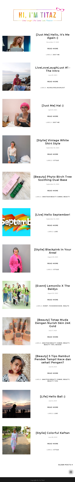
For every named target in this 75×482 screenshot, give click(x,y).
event (45, 306)
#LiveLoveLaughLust (56, 87)
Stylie (56, 160)
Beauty (67, 197)
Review (58, 344)
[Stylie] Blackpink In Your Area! (52, 251)
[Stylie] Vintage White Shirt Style (53, 142)
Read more (52, 48)
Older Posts (64, 465)
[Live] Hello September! (52, 214)
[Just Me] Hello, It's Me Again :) (53, 36)
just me (56, 54)
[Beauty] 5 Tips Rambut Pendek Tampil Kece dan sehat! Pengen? (53, 359)
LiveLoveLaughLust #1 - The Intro (52, 69)
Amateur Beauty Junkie (52, 197)
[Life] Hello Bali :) (52, 396)
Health (66, 306)
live (56, 231)
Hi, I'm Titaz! (41, 480)
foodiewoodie (55, 306)
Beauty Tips (49, 344)
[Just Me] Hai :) (53, 105)
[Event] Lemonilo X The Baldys (52, 287)
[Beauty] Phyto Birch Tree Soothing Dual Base (53, 178)
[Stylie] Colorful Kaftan (53, 433)
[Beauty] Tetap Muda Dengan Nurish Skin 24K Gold (53, 323)
